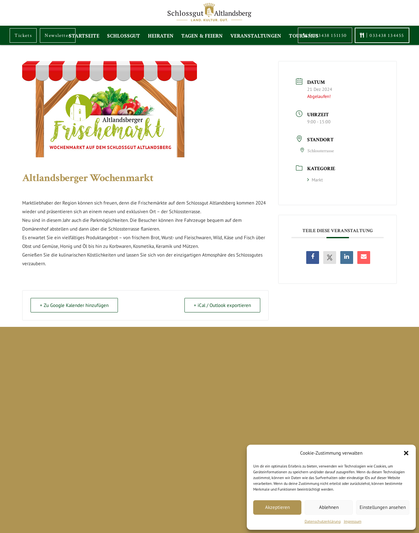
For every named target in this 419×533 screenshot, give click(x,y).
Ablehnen (329, 507)
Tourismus (303, 34)
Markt (315, 180)
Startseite (84, 34)
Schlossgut (123, 34)
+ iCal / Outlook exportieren (222, 305)
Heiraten (161, 34)
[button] (406, 453)
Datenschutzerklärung (323, 521)
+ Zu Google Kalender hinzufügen (74, 305)
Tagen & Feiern (202, 34)
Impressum (352, 521)
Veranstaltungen (255, 34)
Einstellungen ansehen (383, 507)
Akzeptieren (277, 507)
